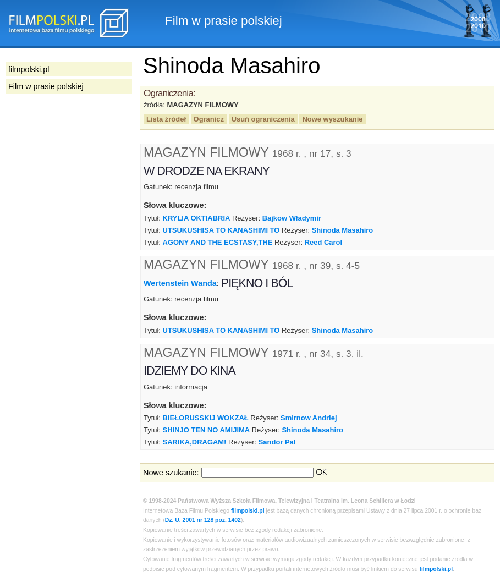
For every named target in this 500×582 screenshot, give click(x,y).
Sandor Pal (277, 442)
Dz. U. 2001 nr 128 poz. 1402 (203, 520)
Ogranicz (209, 119)
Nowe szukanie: (171, 472)
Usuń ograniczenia (263, 119)
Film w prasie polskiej (46, 86)
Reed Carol (323, 242)
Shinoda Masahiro (342, 230)
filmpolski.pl (248, 511)
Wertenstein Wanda (180, 283)
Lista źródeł (166, 119)
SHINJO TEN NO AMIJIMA (206, 430)
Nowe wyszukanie (332, 119)
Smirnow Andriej (309, 418)
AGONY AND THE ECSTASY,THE (218, 242)
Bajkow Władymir (291, 218)
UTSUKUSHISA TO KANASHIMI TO (221, 230)
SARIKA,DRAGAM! (195, 442)
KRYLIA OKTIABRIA (196, 218)
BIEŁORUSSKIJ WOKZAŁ (206, 418)
